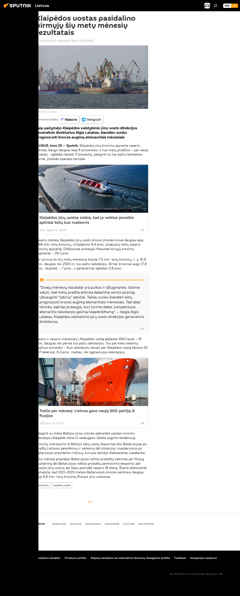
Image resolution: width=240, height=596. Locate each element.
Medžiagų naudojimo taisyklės (42, 558)
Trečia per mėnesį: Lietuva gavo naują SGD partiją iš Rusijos (87, 413)
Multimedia (146, 523)
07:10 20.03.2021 (46, 40)
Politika (75, 523)
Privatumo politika (75, 558)
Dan (54, 111)
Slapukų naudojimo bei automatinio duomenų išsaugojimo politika (130, 558)
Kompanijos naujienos (203, 558)
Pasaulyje (59, 523)
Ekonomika (43, 485)
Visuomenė (111, 523)
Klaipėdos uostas (61, 485)
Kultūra (129, 523)
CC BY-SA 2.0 (43, 111)
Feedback (180, 558)
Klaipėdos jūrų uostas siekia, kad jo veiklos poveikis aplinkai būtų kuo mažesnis (86, 220)
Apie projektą (12, 558)
